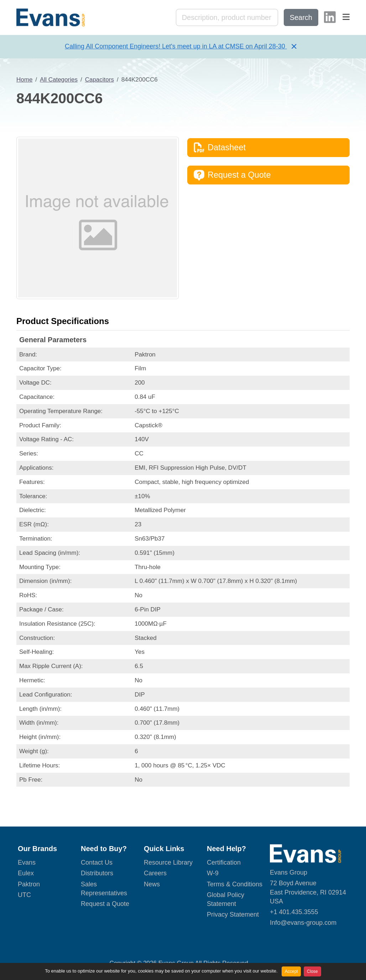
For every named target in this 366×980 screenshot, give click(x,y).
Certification (224, 862)
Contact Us (97, 862)
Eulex (26, 873)
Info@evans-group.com (303, 922)
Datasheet (219, 147)
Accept (291, 971)
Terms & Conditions (234, 884)
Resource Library (168, 862)
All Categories (59, 79)
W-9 (213, 873)
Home (24, 79)
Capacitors (99, 79)
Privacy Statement (233, 914)
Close (312, 971)
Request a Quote (232, 175)
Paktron (29, 884)
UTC (24, 894)
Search (301, 17)
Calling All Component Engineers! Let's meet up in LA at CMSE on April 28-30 (176, 46)
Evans (27, 862)
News (152, 884)
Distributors (97, 873)
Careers (155, 873)
